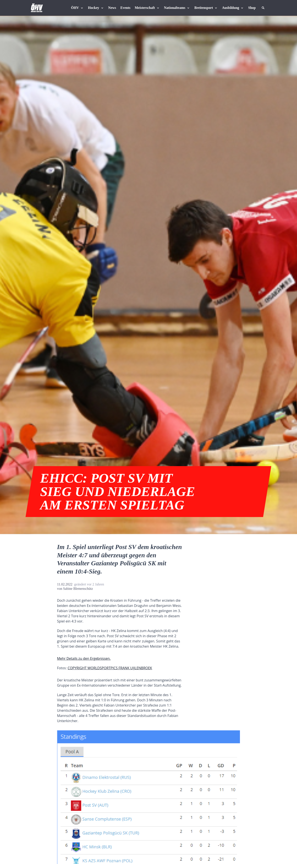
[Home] (37, 7)
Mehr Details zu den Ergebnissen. (84, 658)
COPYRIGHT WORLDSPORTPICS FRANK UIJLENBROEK (110, 668)
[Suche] (263, 8)
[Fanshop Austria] (251, 8)
